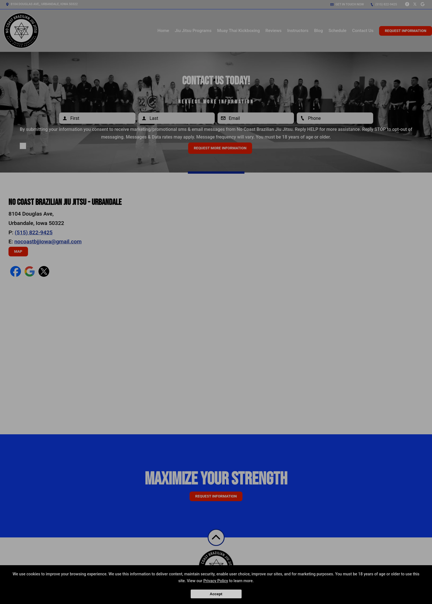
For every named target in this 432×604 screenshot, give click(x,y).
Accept (216, 594)
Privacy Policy (215, 581)
